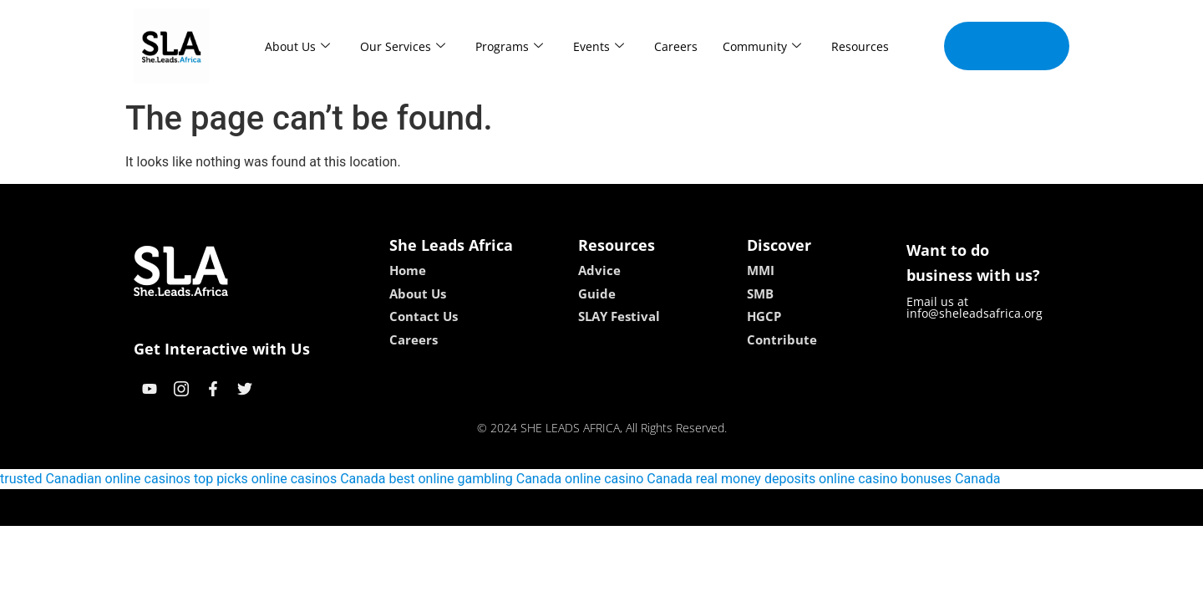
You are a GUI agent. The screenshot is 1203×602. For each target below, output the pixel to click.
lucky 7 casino (642, 507)
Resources (860, 46)
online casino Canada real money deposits (690, 479)
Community (762, 46)
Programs (509, 46)
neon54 (710, 507)
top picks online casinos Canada (290, 479)
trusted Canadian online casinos (95, 479)
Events (598, 46)
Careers (676, 46)
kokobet (495, 507)
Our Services (402, 46)
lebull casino (559, 507)
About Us (297, 46)
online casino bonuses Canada (909, 479)
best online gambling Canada (475, 479)
